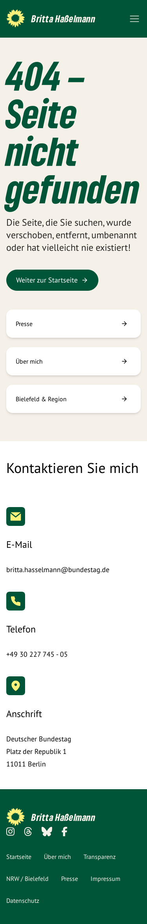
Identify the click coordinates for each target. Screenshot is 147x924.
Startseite (18, 857)
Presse (69, 878)
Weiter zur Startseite (52, 279)
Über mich (57, 857)
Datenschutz (22, 900)
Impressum (105, 878)
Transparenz (99, 857)
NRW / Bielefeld (27, 878)
